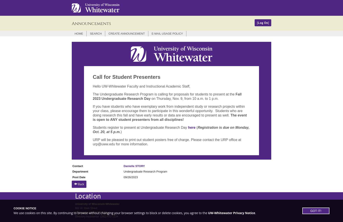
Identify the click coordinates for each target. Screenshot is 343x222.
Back (79, 184)
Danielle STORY (134, 166)
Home (79, 33)
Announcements (91, 23)
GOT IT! (315, 211)
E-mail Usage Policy (167, 33)
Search (96, 33)
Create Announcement (126, 33)
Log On (263, 23)
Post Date (79, 177)
